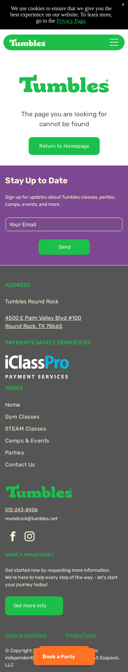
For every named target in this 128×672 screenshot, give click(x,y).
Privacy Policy (80, 635)
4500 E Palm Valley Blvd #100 (43, 318)
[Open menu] (114, 42)
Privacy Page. (72, 21)
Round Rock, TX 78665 (33, 326)
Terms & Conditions (26, 635)
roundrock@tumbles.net (31, 519)
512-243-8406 (21, 510)
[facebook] (12, 537)
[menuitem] (64, 405)
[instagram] (29, 537)
